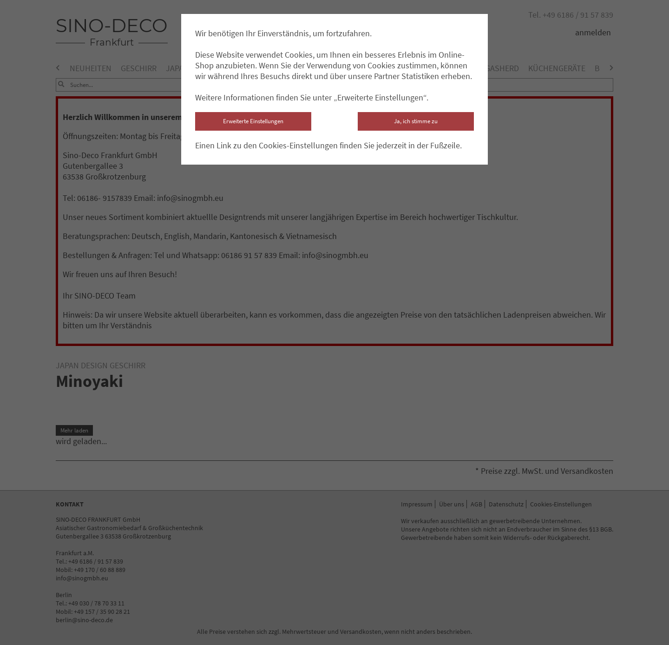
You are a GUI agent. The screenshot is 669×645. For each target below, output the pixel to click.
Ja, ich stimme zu (416, 121)
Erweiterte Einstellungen (253, 121)
